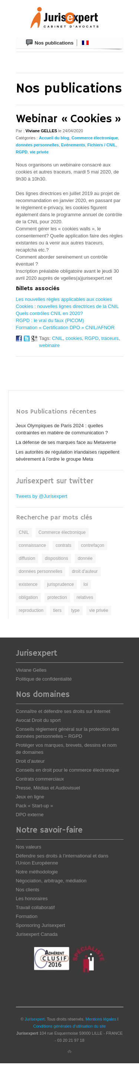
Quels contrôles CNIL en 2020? (49, 313)
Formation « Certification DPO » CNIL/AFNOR (65, 327)
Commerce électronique (95, 138)
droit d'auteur (85, 571)
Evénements (73, 145)
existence (28, 584)
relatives (85, 597)
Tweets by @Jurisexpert (41, 496)
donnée (85, 558)
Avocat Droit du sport (38, 720)
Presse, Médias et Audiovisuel (48, 788)
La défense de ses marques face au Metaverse (66, 442)
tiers (57, 610)
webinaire (49, 345)
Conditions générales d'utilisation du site (69, 1026)
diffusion (27, 558)
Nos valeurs (29, 847)
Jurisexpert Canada (37, 934)
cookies (74, 338)
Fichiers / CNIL (101, 145)
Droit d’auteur (30, 761)
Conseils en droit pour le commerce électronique (67, 770)
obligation (28, 597)
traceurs (110, 338)
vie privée (39, 152)
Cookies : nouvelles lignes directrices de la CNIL (67, 306)
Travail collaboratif (35, 907)
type (75, 610)
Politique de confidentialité (44, 679)
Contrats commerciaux (40, 779)
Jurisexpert (35, 1019)
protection (57, 597)
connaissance (32, 545)
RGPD (22, 152)
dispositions (56, 558)
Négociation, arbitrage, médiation (51, 880)
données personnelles (37, 145)
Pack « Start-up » (34, 805)
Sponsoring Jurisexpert (40, 925)
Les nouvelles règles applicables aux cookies (64, 299)
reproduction (31, 610)
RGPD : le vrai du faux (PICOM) (50, 320)
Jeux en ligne (30, 797)
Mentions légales (101, 1019)
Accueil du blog (54, 138)
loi (85, 584)
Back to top (70, 1052)
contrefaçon (93, 545)
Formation (27, 916)
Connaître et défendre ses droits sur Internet (63, 711)
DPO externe (30, 814)
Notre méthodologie (37, 872)
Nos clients (28, 889)
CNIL (57, 338)
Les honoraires (32, 898)
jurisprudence (60, 584)
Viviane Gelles (31, 670)
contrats (64, 545)
